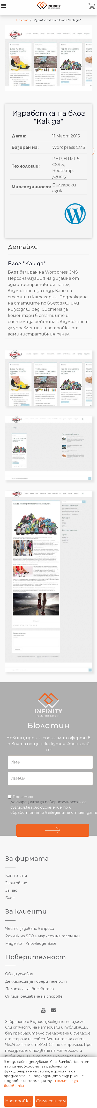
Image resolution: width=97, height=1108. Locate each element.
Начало (22, 20)
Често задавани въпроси (29, 928)
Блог (9, 898)
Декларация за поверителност (36, 981)
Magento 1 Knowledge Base (30, 943)
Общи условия (19, 974)
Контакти (16, 875)
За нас (11, 890)
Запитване (16, 883)
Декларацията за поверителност (44, 802)
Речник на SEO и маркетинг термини (42, 936)
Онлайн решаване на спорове (34, 996)
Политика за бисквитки (29, 989)
